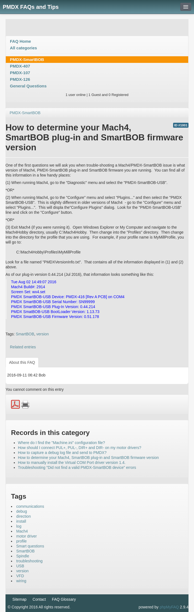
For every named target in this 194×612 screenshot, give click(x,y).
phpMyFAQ (169, 607)
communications (30, 506)
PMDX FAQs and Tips (31, 7)
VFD (20, 576)
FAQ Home (20, 41)
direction (23, 516)
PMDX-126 (20, 79)
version (42, 334)
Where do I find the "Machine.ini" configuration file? (61, 442)
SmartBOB (25, 334)
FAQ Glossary (64, 599)
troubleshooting (29, 561)
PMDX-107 (20, 72)
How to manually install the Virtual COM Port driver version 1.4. (71, 462)
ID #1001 (180, 125)
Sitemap (19, 599)
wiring (21, 581)
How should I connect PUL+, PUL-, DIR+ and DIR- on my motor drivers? (79, 447)
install (21, 521)
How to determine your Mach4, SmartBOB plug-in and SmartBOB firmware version (88, 457)
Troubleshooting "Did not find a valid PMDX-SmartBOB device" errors (77, 467)
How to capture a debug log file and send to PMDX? (62, 452)
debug (21, 511)
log (18, 526)
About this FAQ (22, 362)
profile (21, 541)
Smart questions (30, 546)
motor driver (26, 536)
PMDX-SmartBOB (27, 59)
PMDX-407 (20, 66)
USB (20, 566)
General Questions (28, 86)
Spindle (22, 556)
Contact (39, 599)
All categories (23, 48)
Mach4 (22, 531)
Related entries (23, 347)
